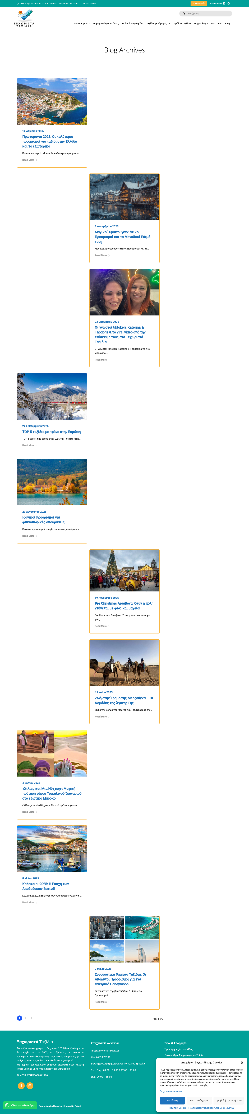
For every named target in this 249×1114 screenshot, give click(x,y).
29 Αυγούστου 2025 (34, 511)
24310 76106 (88, 3)
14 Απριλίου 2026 (33, 131)
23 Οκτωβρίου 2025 (107, 321)
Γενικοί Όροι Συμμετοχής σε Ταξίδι (184, 1055)
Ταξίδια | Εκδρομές (156, 23)
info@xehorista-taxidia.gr (105, 1050)
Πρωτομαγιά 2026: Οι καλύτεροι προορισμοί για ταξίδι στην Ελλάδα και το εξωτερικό (49, 141)
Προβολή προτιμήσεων (228, 1100)
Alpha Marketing (54, 1106)
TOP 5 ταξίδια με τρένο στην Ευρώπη (51, 432)
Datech (78, 1106)
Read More (30, 160)
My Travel (216, 23)
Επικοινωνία (199, 3)
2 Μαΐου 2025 (103, 968)
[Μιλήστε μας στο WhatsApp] (20, 1106)
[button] (242, 1062)
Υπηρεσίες (199, 23)
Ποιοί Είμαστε (82, 23)
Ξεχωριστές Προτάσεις (106, 23)
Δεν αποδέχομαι (199, 1100)
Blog (227, 23)
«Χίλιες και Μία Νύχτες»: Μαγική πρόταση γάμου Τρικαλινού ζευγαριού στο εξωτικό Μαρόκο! (51, 793)
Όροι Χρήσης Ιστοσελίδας (179, 1049)
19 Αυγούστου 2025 (107, 597)
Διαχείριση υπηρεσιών (171, 1091)
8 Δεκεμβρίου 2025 (106, 226)
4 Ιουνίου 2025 (104, 692)
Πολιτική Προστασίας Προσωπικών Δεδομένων (211, 1108)
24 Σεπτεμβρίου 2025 (35, 426)
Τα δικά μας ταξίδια (132, 23)
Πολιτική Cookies (177, 1108)
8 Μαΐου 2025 (30, 878)
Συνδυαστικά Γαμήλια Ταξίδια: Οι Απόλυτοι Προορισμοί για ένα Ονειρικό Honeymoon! (120, 979)
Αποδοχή (172, 1100)
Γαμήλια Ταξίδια (182, 23)
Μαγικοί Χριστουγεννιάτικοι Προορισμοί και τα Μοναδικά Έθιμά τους (122, 237)
